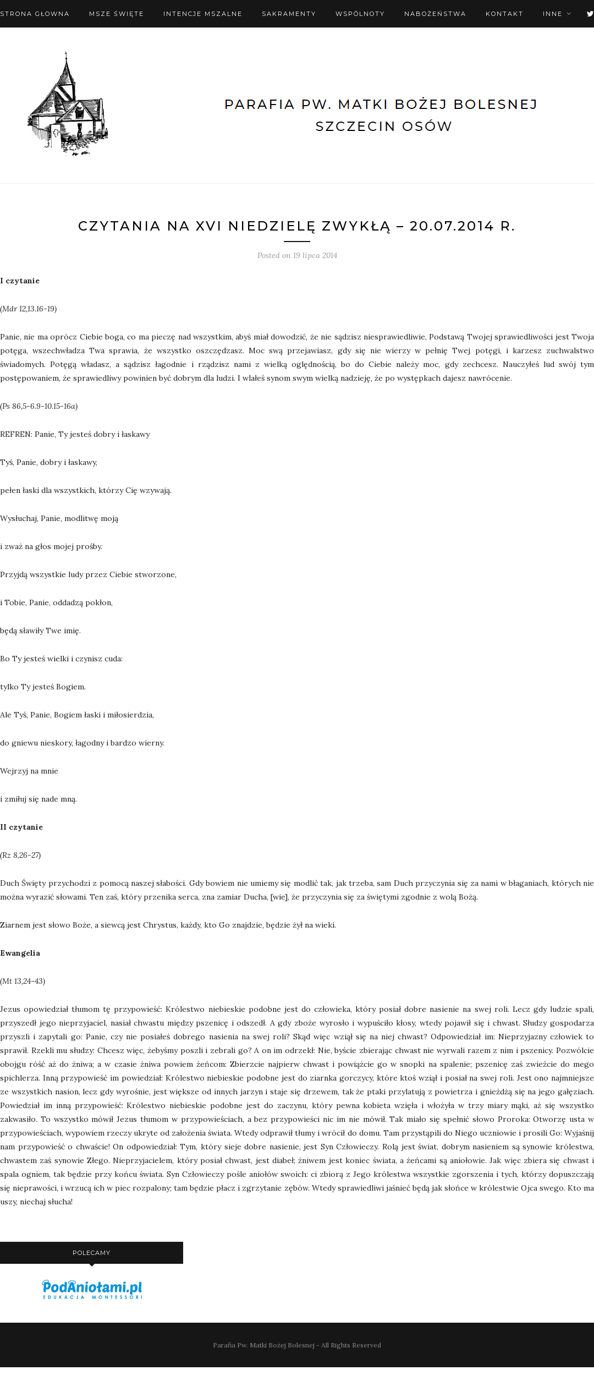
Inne (553, 14)
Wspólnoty (360, 14)
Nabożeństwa (435, 14)
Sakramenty (289, 14)
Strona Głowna (35, 14)
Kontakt (505, 14)
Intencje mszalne (203, 14)
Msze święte (116, 14)
